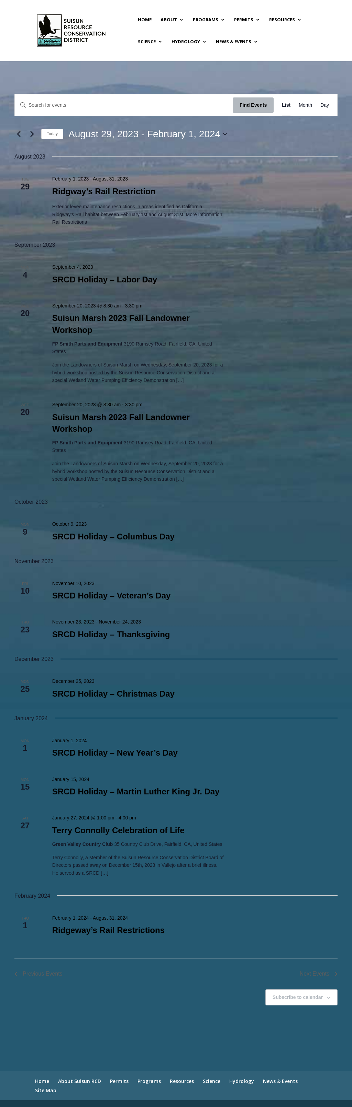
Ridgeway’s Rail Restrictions (108, 930)
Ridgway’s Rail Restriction (104, 191)
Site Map (45, 1090)
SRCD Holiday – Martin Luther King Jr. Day (136, 791)
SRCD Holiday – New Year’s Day (115, 752)
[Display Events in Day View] (324, 105)
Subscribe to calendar (298, 997)
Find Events (253, 105)
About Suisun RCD (79, 1081)
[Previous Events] (18, 134)
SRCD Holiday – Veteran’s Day (111, 595)
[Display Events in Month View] (305, 105)
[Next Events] (32, 134)
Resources (282, 20)
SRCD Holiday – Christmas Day (113, 693)
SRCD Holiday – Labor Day (104, 279)
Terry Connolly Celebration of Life (118, 830)
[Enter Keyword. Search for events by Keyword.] (124, 105)
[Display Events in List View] (286, 105)
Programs (205, 20)
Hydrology (186, 42)
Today (52, 133)
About (169, 20)
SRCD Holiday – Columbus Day (113, 536)
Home (145, 20)
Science (147, 42)
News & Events (233, 42)
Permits (243, 20)
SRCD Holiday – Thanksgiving (111, 634)
